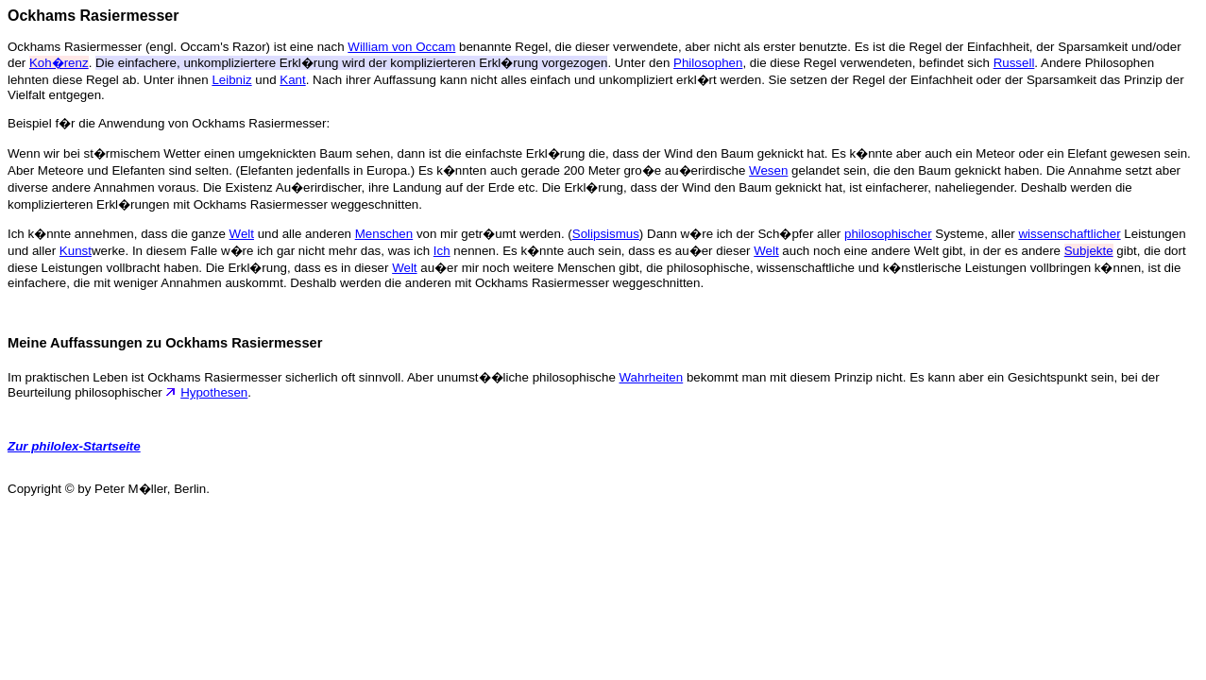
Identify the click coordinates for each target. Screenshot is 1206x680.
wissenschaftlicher (1069, 234)
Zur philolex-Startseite (74, 446)
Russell (1014, 63)
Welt (241, 234)
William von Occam (401, 47)
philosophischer (888, 234)
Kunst (75, 251)
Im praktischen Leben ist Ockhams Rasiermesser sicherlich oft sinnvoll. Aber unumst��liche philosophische (314, 377)
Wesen (768, 170)
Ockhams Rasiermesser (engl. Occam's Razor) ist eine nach (178, 47)
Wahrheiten (652, 377)
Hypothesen (213, 392)
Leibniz (231, 80)
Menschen (384, 234)
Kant (292, 80)
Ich (441, 251)
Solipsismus (605, 234)
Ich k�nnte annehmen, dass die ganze (118, 234)
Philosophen (707, 63)
